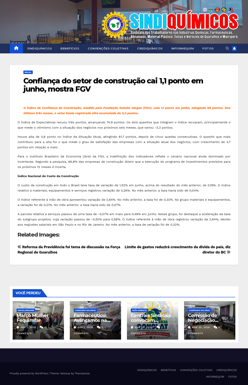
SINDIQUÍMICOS (39, 48)
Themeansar (82, 373)
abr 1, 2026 (28, 327)
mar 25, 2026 (144, 327)
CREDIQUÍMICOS (150, 48)
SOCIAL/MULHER (26, 310)
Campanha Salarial (85, 310)
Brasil (28, 72)
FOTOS (208, 48)
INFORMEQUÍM (182, 48)
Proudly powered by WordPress (29, 373)
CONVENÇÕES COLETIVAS (108, 48)
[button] (227, 48)
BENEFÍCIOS (69, 48)
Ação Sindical (139, 310)
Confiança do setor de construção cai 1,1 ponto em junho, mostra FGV (113, 85)
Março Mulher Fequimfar (33, 318)
